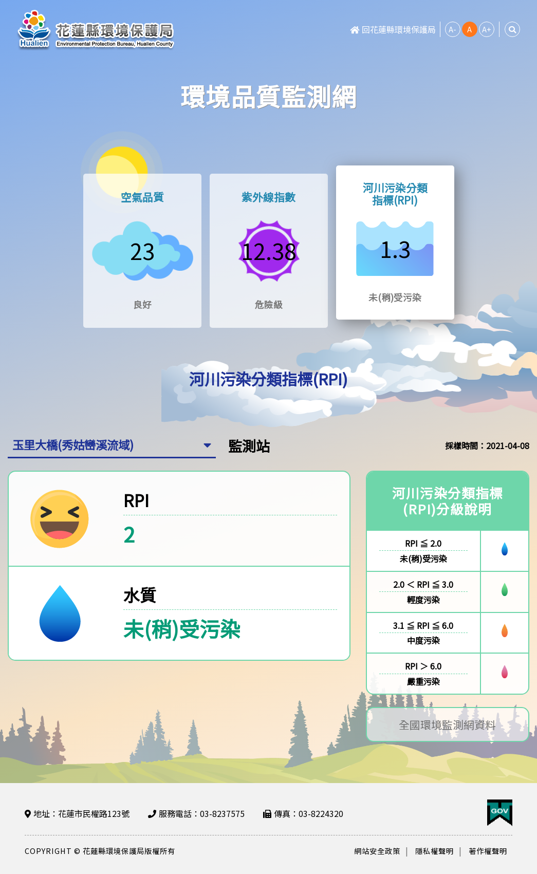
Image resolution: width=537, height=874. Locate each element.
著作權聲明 (488, 850)
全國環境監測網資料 (447, 725)
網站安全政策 (377, 850)
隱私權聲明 (434, 850)
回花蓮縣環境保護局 (393, 29)
